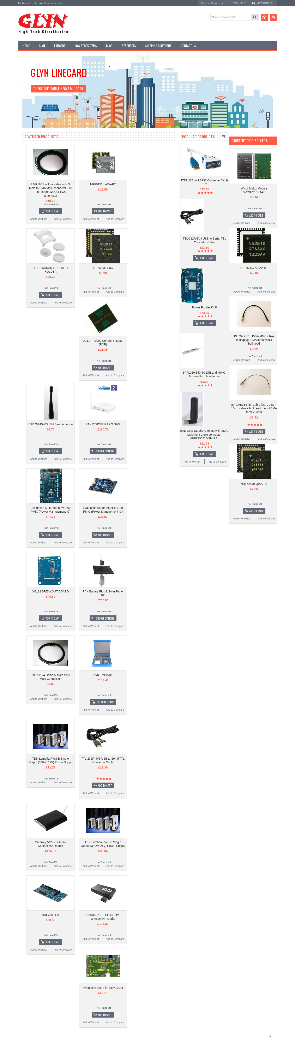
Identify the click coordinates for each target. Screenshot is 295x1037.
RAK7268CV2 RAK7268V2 (152, 424)
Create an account (53, 3)
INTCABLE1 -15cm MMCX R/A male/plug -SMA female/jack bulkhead (254, 339)
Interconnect (27, 207)
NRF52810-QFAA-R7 (254, 267)
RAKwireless (26, 328)
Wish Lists (239, 3)
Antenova (24, 322)
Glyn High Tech (27, 311)
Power (24, 165)
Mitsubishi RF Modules (33, 186)
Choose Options (155, 451)
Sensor (24, 235)
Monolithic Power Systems (34, 333)
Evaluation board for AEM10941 (152, 987)
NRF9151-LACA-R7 (152, 184)
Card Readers (28, 172)
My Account (24, 3)
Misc (23, 221)
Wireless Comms (29, 270)
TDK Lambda (26, 294)
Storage (24, 242)
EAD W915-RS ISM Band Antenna (100, 424)
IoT (22, 214)
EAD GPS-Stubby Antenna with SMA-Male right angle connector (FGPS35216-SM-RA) (43, 655)
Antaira (22, 305)
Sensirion (23, 339)
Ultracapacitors (28, 256)
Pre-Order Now (154, 702)
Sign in (37, 3)
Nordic (22, 300)
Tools (23, 249)
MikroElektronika (28, 289)
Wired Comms (28, 263)
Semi (23, 228)
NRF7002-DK (100, 915)
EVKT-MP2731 (152, 675)
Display (24, 158)
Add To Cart (45, 478)
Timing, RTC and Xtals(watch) (36, 151)
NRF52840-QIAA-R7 (254, 484)
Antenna (25, 144)
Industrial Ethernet (30, 179)
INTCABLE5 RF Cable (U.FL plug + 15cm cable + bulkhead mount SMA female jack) (254, 408)
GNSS (24, 200)
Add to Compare (55, 682)
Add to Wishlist (30, 682)
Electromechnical (29, 193)
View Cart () (265, 3)
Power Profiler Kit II (43, 528)
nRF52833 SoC (153, 268)
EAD (21, 316)
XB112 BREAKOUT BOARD (100, 591)
